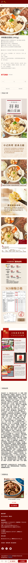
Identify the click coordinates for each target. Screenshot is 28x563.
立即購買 (22, 561)
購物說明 (8, 543)
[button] (26, 494)
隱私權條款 (13, 543)
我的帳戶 (3, 543)
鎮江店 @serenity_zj (6, 538)
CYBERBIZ (10, 557)
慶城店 (10, 516)
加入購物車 (12, 561)
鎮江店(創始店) (4, 516)
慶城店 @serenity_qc (17, 538)
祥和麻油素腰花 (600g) (14, 499)
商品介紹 (7, 88)
